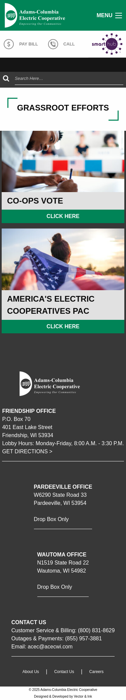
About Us (31, 672)
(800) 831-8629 (96, 630)
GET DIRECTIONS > (27, 451)
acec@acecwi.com (50, 646)
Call (61, 44)
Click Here (63, 216)
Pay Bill (21, 44)
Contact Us (64, 672)
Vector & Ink (83, 696)
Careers (96, 672)
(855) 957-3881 (83, 638)
